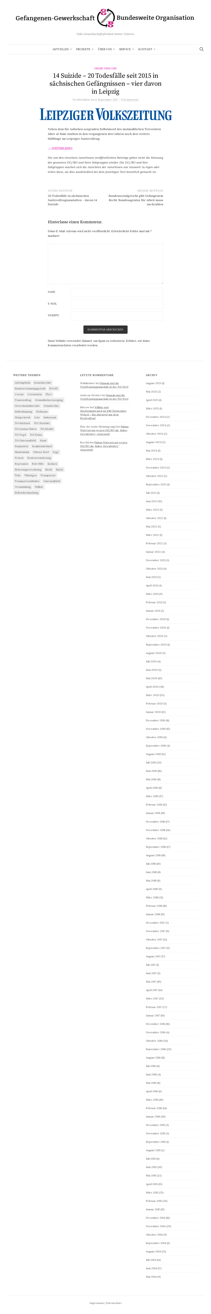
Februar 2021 (154, 602)
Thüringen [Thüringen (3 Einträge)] (31, 475)
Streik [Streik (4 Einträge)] (48, 469)
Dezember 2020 (156, 619)
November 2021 (155, 560)
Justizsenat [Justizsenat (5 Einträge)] (50, 417)
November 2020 (156, 627)
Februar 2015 (154, 1201)
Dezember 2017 (155, 922)
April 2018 (152, 889)
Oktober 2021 (154, 568)
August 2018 (153, 855)
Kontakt (145, 49)
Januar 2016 (153, 1116)
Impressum (97, 1303)
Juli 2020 (151, 661)
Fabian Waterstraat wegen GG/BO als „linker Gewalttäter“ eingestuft (104, 430)
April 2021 (152, 585)
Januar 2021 (153, 610)
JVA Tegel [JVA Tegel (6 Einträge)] (20, 434)
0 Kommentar (130, 99)
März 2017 (152, 998)
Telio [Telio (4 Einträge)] (18, 475)
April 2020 (152, 686)
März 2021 (152, 594)
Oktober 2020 (154, 636)
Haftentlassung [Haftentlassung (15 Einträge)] (23, 411)
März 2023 (152, 509)
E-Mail (52, 304)
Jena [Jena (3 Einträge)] (37, 417)
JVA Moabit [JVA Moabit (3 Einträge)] (46, 429)
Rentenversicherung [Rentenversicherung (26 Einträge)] (39, 458)
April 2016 (152, 1091)
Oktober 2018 (154, 838)
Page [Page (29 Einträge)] (56, 452)
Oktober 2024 (154, 433)
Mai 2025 (151, 391)
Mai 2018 (151, 880)
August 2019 (153, 754)
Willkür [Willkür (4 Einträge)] (39, 486)
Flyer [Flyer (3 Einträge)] (49, 394)
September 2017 (156, 948)
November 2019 (156, 728)
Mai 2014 (151, 1276)
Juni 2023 (151, 501)
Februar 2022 (154, 543)
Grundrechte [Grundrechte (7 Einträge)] (51, 405)
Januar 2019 (153, 813)
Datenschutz (114, 1303)
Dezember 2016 (155, 1024)
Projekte (83, 49)
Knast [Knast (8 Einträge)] (43, 440)
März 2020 (152, 695)
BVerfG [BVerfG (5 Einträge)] (53, 388)
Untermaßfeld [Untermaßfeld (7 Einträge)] (52, 481)
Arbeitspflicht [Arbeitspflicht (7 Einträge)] (22, 382)
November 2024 (156, 425)
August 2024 (154, 442)
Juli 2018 (151, 863)
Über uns (105, 49)
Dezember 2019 (155, 720)
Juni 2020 (152, 669)
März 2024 (152, 459)
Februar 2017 (154, 1007)
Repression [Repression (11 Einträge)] (21, 463)
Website (53, 315)
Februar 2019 (154, 804)
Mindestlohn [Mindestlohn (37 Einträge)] (22, 452)
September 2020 (156, 644)
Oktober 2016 (154, 1040)
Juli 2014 (151, 1259)
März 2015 (152, 1192)
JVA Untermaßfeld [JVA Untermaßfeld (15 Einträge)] (25, 440)
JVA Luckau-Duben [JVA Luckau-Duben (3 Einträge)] (25, 429)
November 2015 (155, 1133)
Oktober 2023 (154, 476)
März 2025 (152, 408)
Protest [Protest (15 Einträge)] (19, 458)
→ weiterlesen (60, 148)
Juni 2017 (151, 973)
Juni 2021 (151, 577)
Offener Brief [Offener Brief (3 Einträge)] (41, 452)
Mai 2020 (151, 678)
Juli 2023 (151, 492)
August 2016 (153, 1057)
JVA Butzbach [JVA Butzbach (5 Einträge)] (22, 423)
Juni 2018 (151, 872)
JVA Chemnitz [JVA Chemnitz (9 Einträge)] (42, 423)
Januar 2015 (153, 1209)
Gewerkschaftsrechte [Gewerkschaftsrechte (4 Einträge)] (27, 405)
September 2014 (156, 1243)
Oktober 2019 (154, 737)
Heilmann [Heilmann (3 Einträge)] (41, 411)
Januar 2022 (153, 551)
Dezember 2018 (155, 821)
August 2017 (153, 956)
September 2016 (156, 1049)
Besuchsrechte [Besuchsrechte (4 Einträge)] (42, 382)
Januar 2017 (153, 1015)
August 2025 (153, 383)
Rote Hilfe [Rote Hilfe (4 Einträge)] (38, 463)
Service (125, 49)
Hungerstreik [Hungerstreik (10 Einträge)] (22, 417)
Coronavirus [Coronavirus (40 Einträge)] (35, 394)
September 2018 (156, 846)
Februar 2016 (154, 1108)
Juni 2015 (151, 1167)
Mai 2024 (151, 450)
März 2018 (152, 897)
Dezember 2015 (155, 1125)
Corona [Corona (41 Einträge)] (19, 394)
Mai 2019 (151, 779)
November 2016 (155, 1032)
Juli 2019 (151, 762)
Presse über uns (105, 68)
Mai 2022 (151, 526)
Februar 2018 (154, 905)
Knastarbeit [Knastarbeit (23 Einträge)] (21, 446)
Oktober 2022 (154, 518)
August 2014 (153, 1251)
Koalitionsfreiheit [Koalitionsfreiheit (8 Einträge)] (42, 446)
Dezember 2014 (155, 1217)
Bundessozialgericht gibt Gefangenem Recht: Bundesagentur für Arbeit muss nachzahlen (136, 200)
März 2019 (152, 796)
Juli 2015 (151, 1158)
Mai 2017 (151, 981)
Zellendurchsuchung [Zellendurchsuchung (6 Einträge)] (26, 492)
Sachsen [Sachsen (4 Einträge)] (52, 463)
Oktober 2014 (154, 1234)
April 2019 (152, 788)
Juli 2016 (151, 1066)
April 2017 (152, 990)
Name (51, 292)
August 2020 (154, 653)
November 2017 (155, 931)
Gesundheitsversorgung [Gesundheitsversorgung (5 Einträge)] (49, 400)
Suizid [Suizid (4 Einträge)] (59, 469)
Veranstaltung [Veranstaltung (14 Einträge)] (23, 486)
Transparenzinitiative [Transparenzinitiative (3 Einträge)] (27, 481)
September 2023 (156, 484)
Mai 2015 (151, 1175)
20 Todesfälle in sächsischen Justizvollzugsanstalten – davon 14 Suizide (72, 200)
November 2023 (156, 467)
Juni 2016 (151, 1074)
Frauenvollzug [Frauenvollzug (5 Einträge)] (23, 400)
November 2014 (156, 1226)
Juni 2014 (151, 1268)
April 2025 (152, 400)
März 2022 (152, 535)
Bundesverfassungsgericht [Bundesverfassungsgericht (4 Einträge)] (30, 388)
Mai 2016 (151, 1082)
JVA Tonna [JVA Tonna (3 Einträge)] (36, 434)
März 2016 (152, 1099)
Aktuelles (60, 49)
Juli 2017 (151, 965)
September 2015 (156, 1142)
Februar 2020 (154, 703)
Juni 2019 (151, 771)
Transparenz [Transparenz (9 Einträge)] (48, 475)
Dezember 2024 (156, 417)
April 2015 (152, 1184)
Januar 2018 (153, 914)
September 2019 (156, 745)
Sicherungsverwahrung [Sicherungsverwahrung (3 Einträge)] (28, 469)
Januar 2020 (153, 712)
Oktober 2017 (154, 939)
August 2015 (153, 1150)
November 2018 (155, 830)
